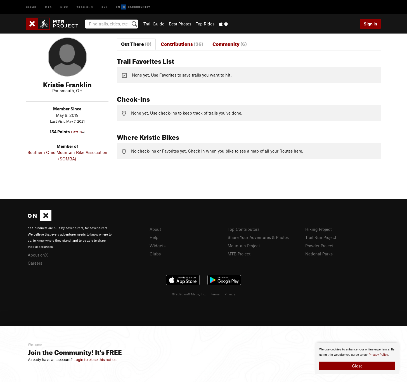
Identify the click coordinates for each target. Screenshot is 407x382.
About (155, 229)
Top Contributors (243, 229)
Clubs (155, 253)
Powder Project (319, 245)
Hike (64, 7)
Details (78, 132)
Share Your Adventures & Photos (258, 237)
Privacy (229, 294)
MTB (48, 7)
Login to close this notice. (95, 359)
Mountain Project (244, 245)
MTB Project (239, 253)
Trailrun (85, 7)
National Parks (319, 253)
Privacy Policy (378, 355)
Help (154, 237)
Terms (215, 294)
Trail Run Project (320, 237)
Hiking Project (318, 229)
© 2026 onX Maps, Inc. (189, 294)
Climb (31, 7)
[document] (357, 358)
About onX (38, 254)
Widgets (157, 245)
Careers (35, 262)
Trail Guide (153, 23)
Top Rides (205, 23)
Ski (104, 7)
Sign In (370, 23)
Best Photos (180, 23)
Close (357, 365)
